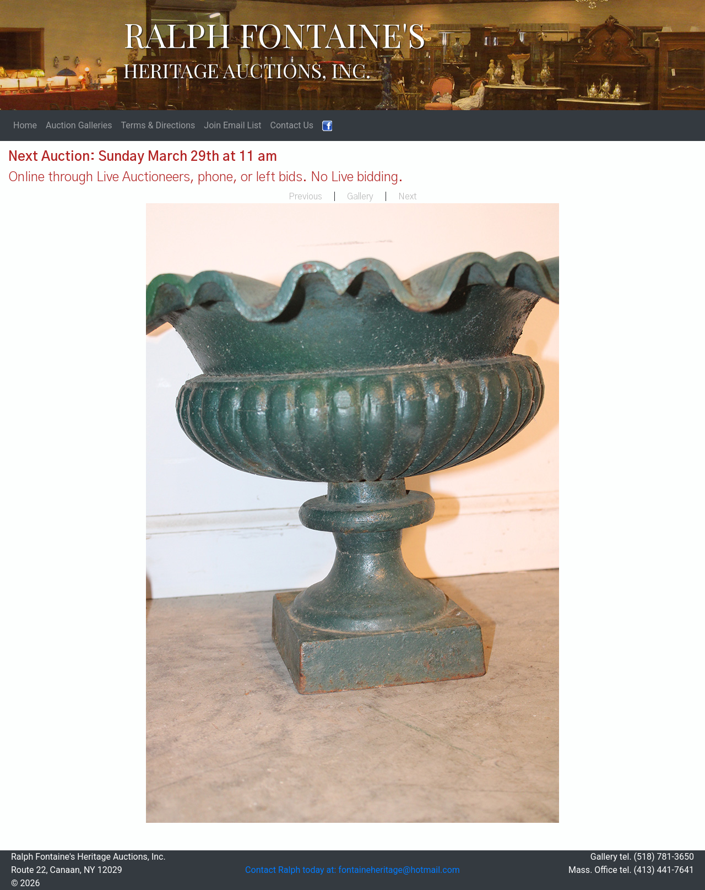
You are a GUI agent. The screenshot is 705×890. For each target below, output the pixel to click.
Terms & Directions (158, 125)
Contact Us (292, 125)
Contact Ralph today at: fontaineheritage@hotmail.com (352, 870)
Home (25, 125)
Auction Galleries (79, 125)
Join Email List (232, 125)
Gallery (360, 196)
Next (407, 196)
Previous (305, 196)
